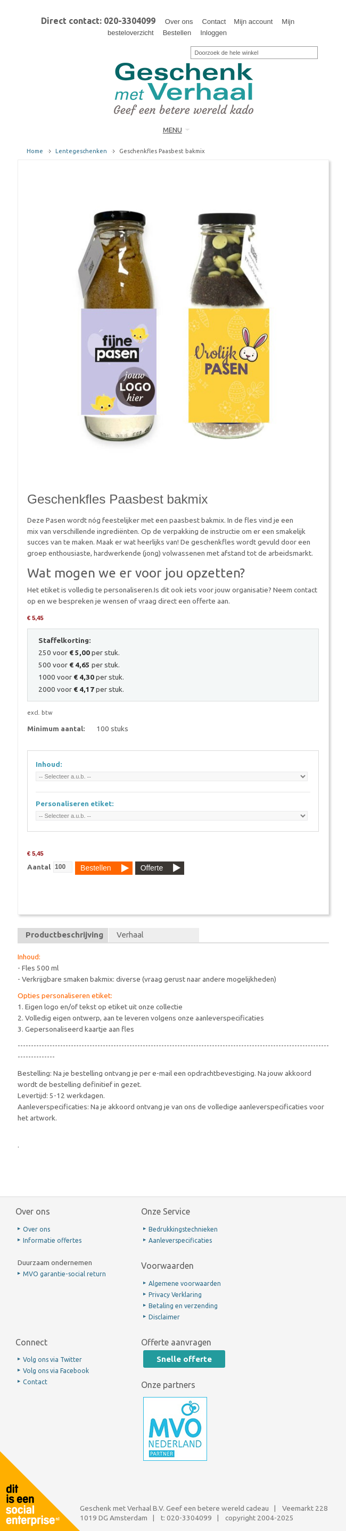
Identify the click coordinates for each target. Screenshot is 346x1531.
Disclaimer (164, 1317)
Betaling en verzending (183, 1305)
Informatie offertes (52, 1240)
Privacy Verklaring (175, 1294)
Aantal (39, 867)
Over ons (179, 22)
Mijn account (253, 22)
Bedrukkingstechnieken (183, 1229)
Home (35, 151)
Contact (214, 22)
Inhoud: (49, 764)
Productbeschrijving (64, 934)
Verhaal (130, 934)
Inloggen (213, 33)
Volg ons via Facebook (56, 1370)
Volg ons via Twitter (52, 1359)
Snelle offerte (184, 1358)
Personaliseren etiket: (75, 803)
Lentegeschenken (81, 151)
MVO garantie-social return (64, 1273)
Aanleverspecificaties (180, 1240)
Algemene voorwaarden (185, 1283)
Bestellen (177, 33)
